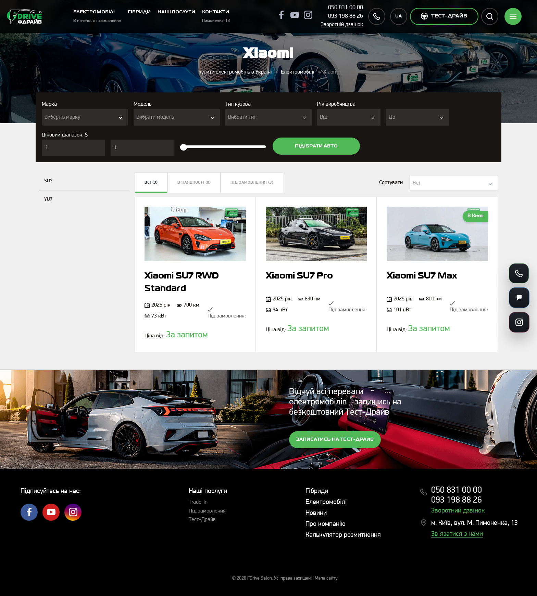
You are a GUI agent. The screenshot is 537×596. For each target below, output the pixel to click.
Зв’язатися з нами (457, 534)
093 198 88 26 (345, 16)
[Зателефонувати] (519, 273)
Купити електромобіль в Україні (235, 72)
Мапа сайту (326, 578)
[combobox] (85, 117)
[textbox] (85, 117)
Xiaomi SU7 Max (422, 276)
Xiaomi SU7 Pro (299, 276)
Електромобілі (297, 72)
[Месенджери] (519, 297)
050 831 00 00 (345, 7)
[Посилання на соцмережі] (519, 322)
